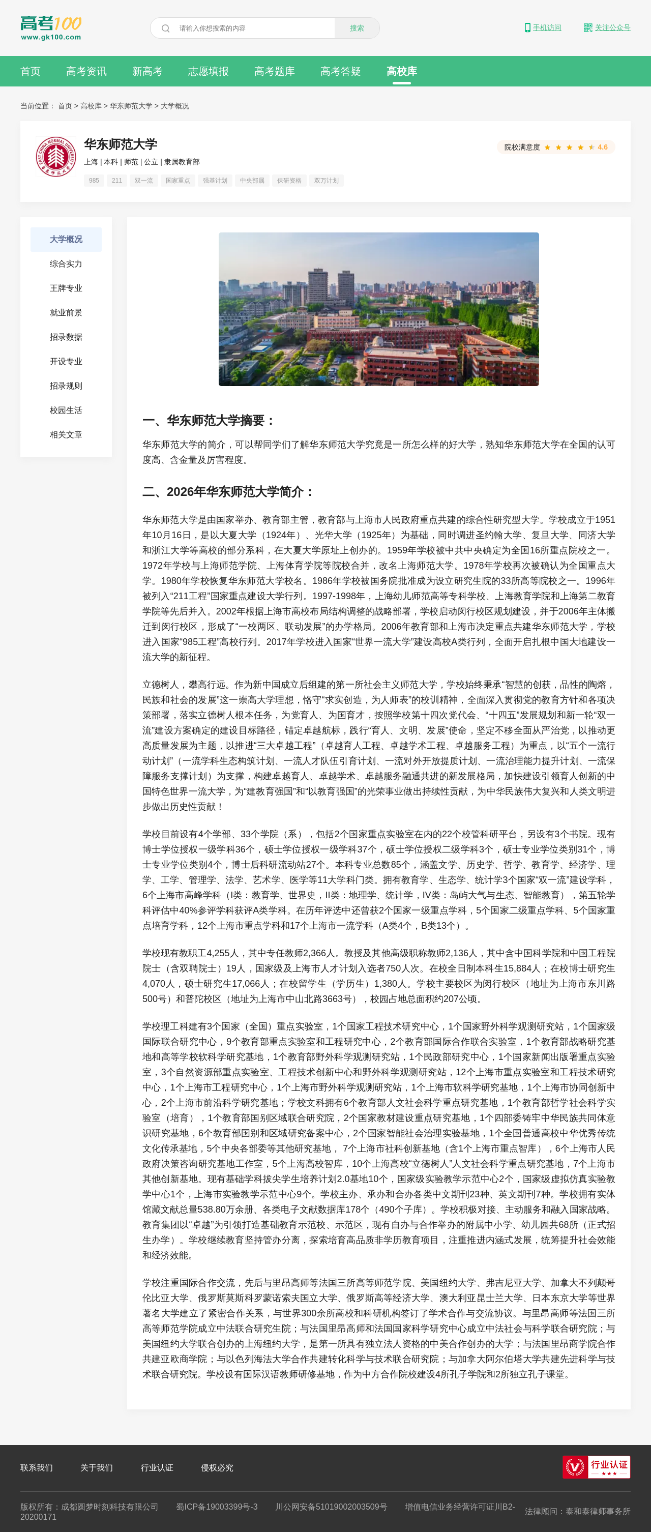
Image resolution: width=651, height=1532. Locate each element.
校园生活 (66, 410)
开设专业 (66, 361)
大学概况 (66, 239)
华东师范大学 (131, 106)
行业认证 (157, 1467)
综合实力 (66, 263)
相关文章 (66, 434)
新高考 (147, 71)
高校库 (402, 75)
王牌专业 (66, 288)
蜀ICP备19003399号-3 (216, 1506)
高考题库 (274, 71)
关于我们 (96, 1467)
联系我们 (36, 1467)
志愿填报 (208, 71)
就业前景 (66, 312)
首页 (30, 71)
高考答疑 (340, 71)
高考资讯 (86, 71)
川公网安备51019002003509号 (331, 1506)
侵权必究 (217, 1467)
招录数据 (66, 337)
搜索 (357, 28)
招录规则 (66, 385)
